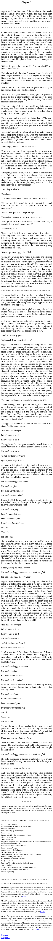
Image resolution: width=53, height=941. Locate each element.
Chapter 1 (5, 935)
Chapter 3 (5, 937)
